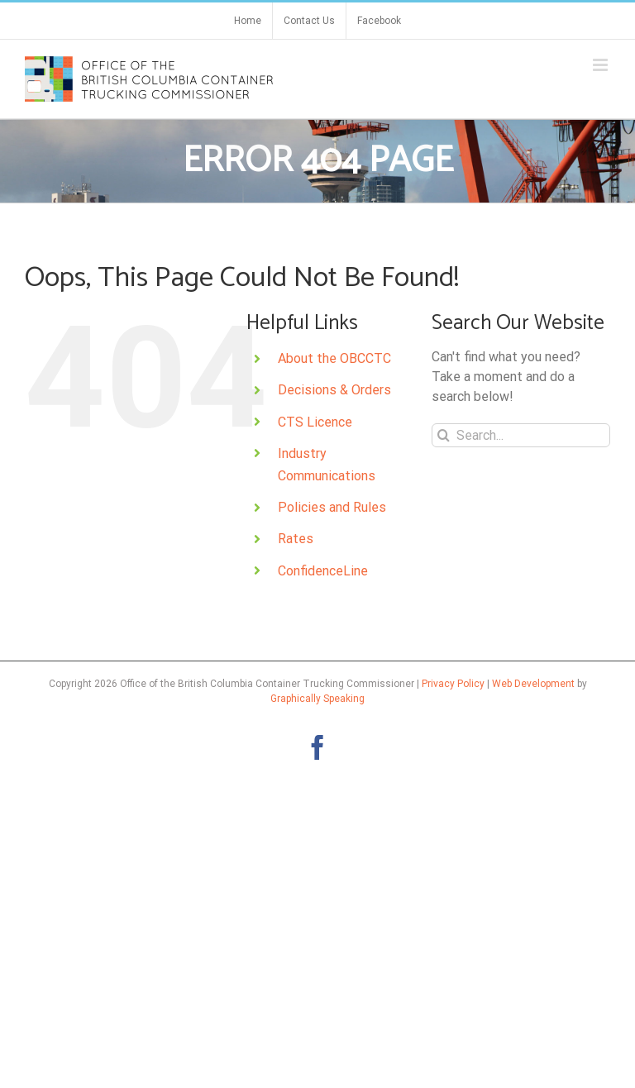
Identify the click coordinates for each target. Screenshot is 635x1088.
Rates (295, 538)
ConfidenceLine (323, 571)
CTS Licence (315, 422)
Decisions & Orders (334, 390)
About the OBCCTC (334, 358)
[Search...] (521, 435)
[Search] (444, 435)
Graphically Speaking (317, 698)
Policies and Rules (332, 507)
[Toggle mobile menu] (601, 65)
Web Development (533, 684)
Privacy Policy (453, 684)
